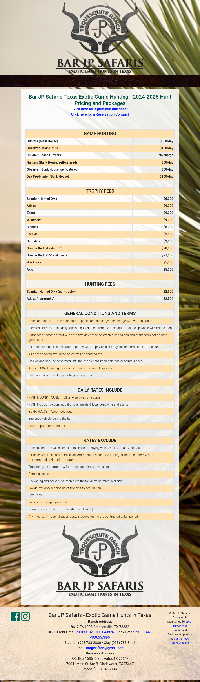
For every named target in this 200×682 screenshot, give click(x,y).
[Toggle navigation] (10, 81)
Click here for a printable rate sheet (100, 109)
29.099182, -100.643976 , (96, 632)
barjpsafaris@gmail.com (105, 648)
